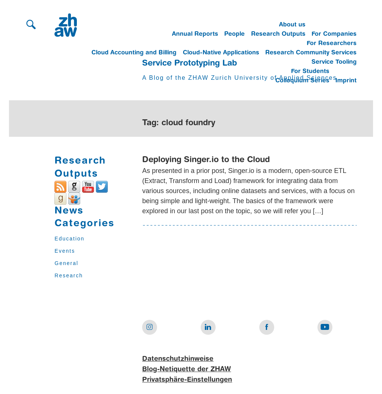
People (234, 34)
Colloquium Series (302, 81)
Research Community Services (311, 53)
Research (68, 275)
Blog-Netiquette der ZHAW (186, 369)
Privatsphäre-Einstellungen (187, 379)
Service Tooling (334, 62)
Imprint (346, 81)
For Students (310, 72)
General (66, 263)
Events (64, 251)
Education (69, 239)
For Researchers (332, 44)
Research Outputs (278, 34)
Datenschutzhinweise (177, 359)
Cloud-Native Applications (221, 53)
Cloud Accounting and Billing (133, 53)
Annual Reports (195, 34)
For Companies (334, 34)
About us (292, 25)
